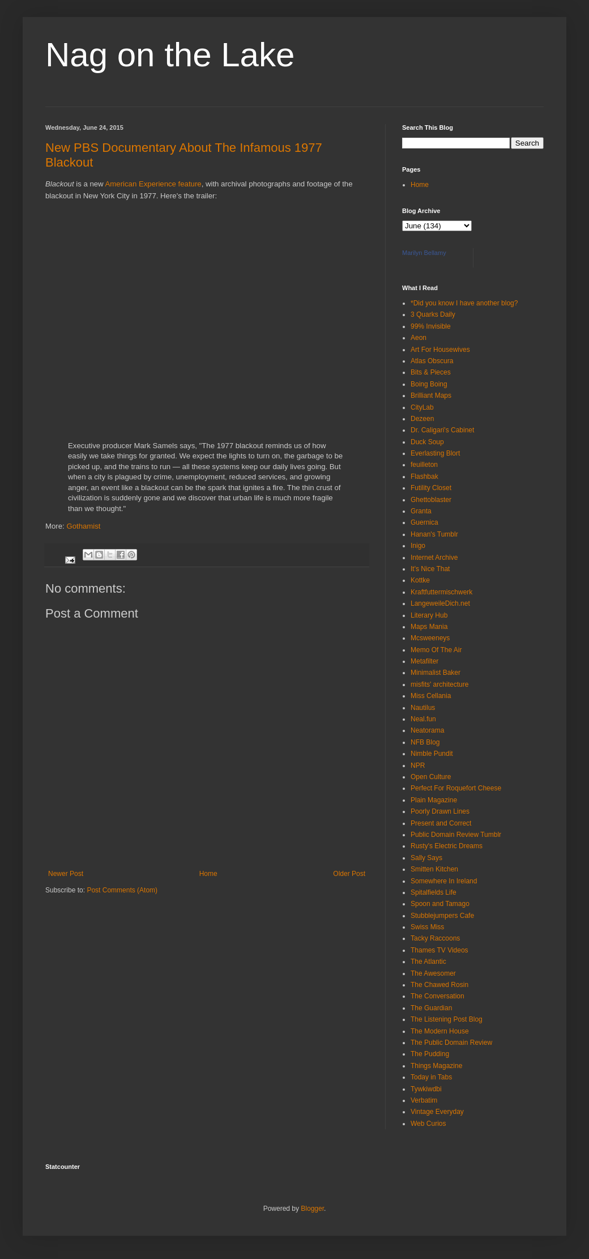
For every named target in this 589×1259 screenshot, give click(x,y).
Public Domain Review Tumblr (456, 835)
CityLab (422, 407)
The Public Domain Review (451, 1043)
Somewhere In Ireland (444, 881)
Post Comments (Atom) (122, 890)
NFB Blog (425, 742)
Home (208, 874)
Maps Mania (429, 627)
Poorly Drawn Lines (440, 811)
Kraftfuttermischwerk (441, 592)
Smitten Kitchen (434, 869)
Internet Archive (434, 558)
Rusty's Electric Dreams (447, 846)
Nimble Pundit (432, 754)
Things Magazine (436, 1066)
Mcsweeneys (430, 638)
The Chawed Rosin (439, 985)
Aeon (418, 338)
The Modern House (440, 1031)
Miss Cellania (431, 696)
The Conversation (437, 996)
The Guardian (431, 1008)
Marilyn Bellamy (424, 252)
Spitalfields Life (433, 892)
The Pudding (430, 1054)
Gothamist (83, 526)
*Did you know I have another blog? (464, 303)
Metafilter (424, 661)
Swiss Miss (427, 927)
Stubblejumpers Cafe (442, 916)
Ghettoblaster (431, 500)
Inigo (418, 546)
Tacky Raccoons (435, 938)
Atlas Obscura (432, 361)
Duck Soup (427, 442)
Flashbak (424, 476)
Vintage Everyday (437, 1112)
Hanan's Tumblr (434, 534)
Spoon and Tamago (440, 904)
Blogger (312, 1209)
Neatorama (427, 730)
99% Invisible (431, 326)
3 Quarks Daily (433, 314)
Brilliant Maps (431, 395)
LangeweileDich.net (440, 603)
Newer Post (65, 874)
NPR (418, 765)
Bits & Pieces (431, 372)
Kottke (420, 580)
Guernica (424, 522)
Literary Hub (429, 615)
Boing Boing (429, 384)
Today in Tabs (431, 1077)
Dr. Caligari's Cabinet (442, 430)
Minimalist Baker (435, 673)
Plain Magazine (434, 800)
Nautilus (423, 708)
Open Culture (431, 777)
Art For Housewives (440, 350)
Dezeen (422, 419)
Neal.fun (423, 719)
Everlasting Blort (435, 453)
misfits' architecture (439, 684)
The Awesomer (433, 973)
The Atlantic (428, 961)
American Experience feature (153, 184)
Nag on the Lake (169, 55)
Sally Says (426, 858)
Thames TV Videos (439, 950)
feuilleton (424, 465)
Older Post (349, 874)
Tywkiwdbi (426, 1089)
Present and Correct (441, 823)
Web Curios (428, 1124)
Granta (421, 511)
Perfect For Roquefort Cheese (456, 788)
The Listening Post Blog (447, 1019)
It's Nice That (430, 569)
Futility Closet (431, 488)
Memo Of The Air (436, 650)
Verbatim (424, 1100)
